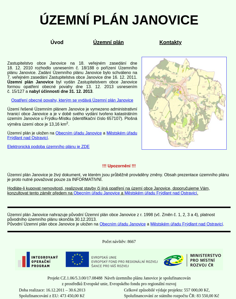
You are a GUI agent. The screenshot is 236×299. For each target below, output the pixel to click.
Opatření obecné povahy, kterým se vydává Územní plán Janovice (72, 100)
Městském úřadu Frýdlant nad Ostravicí (160, 193)
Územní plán (108, 42)
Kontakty (170, 42)
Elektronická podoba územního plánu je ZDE (48, 146)
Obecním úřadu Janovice (79, 133)
